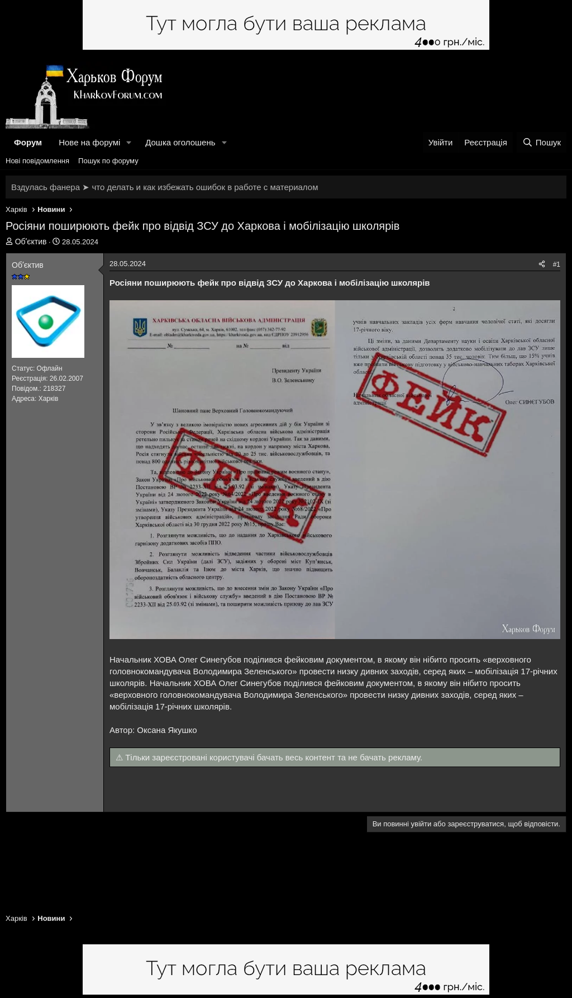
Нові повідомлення (37, 161)
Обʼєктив (31, 241)
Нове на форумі (89, 142)
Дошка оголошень (180, 142)
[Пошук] (541, 142)
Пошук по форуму (108, 161)
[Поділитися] (542, 264)
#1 (556, 264)
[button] (129, 142)
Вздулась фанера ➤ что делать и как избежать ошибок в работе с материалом (164, 187)
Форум (28, 142)
